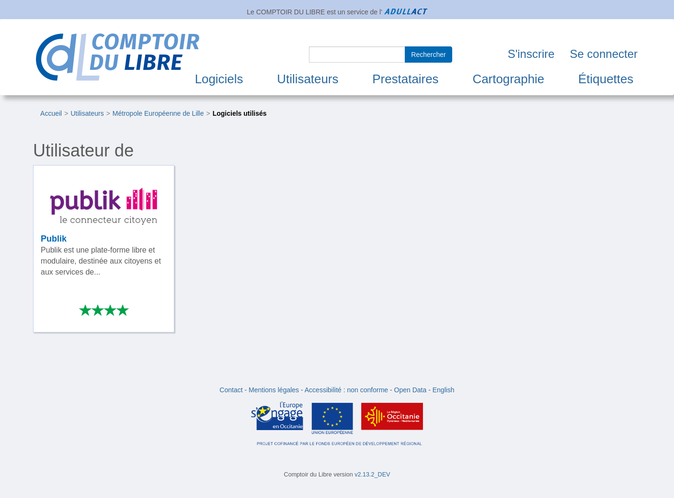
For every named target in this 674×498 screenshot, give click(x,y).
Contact (230, 390)
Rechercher (428, 54)
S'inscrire (531, 53)
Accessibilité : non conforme (346, 390)
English (444, 390)
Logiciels (219, 79)
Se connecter (604, 53)
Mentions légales (274, 390)
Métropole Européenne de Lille (158, 113)
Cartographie (508, 79)
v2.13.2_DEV (372, 474)
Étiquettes (605, 79)
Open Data (410, 390)
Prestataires (405, 79)
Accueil (51, 113)
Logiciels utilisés (240, 113)
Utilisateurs (307, 79)
